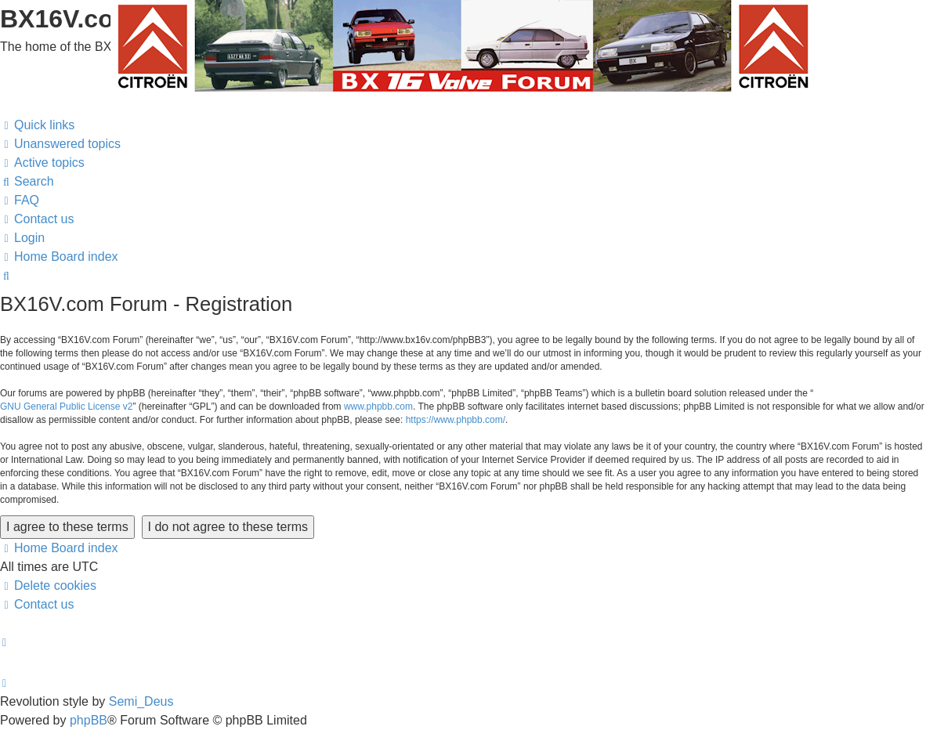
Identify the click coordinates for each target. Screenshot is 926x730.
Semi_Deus (141, 701)
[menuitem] (60, 144)
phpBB (88, 720)
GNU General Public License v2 (66, 406)
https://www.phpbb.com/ (455, 419)
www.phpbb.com (378, 406)
